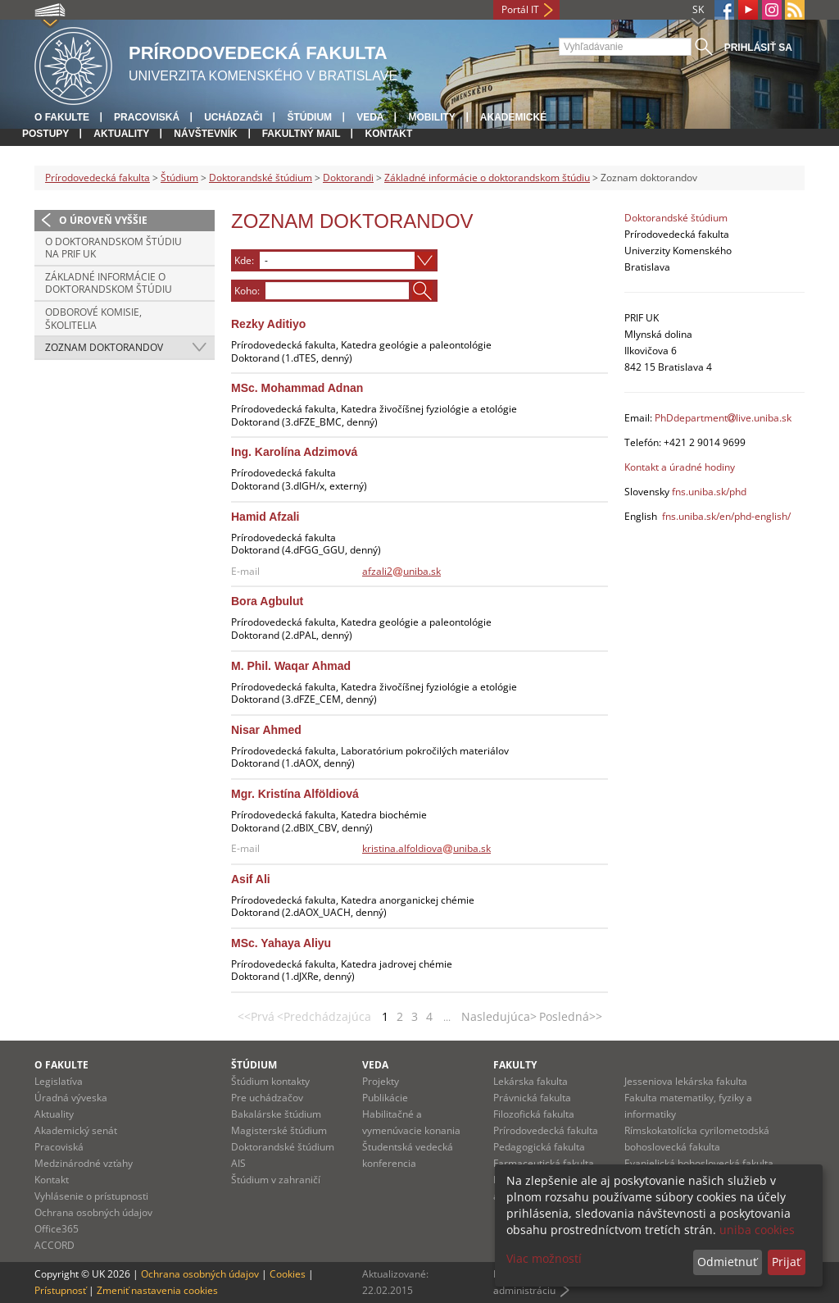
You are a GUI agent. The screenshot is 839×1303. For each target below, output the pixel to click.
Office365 (56, 1229)
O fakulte (61, 117)
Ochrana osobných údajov (93, 1212)
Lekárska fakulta (530, 1081)
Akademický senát (75, 1130)
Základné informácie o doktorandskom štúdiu (487, 178)
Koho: (247, 290)
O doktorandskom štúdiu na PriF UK (113, 248)
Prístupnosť (60, 1290)
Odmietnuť (727, 1261)
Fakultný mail (301, 133)
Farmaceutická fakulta (543, 1163)
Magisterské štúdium (279, 1130)
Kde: (244, 260)
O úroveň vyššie (103, 220)
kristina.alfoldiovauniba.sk (426, 848)
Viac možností (544, 1258)
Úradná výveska (70, 1098)
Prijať (786, 1261)
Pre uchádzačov (267, 1098)
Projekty (380, 1081)
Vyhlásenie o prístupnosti (91, 1196)
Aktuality (121, 133)
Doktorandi (348, 178)
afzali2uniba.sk (401, 571)
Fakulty (515, 1065)
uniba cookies (757, 1229)
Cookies (288, 1274)
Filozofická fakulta (533, 1114)
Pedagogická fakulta (539, 1147)
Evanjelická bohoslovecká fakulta (698, 1163)
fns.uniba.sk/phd (709, 492)
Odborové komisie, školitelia (93, 318)
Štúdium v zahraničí (275, 1180)
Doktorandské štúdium (260, 178)
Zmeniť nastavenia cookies (157, 1290)
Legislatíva (58, 1081)
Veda (369, 117)
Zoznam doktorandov (104, 347)
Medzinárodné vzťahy (83, 1163)
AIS (238, 1163)
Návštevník (205, 133)
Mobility (431, 117)
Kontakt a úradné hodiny (679, 467)
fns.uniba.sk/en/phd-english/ (726, 516)
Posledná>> (570, 1016)
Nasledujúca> (499, 1016)
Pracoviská (146, 117)
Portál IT (520, 9)
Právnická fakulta (532, 1098)
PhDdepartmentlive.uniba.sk (723, 418)
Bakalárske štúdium (276, 1114)
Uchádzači (233, 117)
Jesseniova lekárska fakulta (685, 1081)
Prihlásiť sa (758, 47)
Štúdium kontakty (270, 1081)
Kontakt (388, 133)
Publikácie (385, 1098)
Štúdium (309, 117)
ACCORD (54, 1245)
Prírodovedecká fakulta (97, 178)
